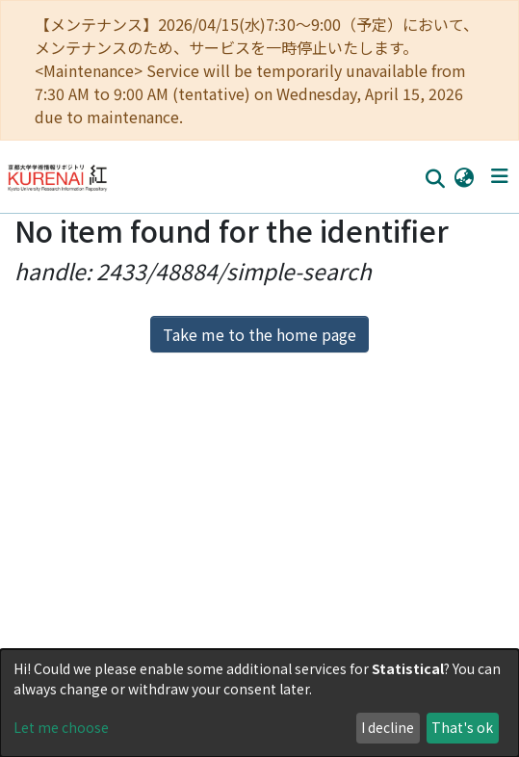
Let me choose (61, 727)
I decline (387, 727)
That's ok (462, 727)
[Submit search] (435, 177)
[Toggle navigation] (499, 176)
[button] (464, 176)
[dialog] (259, 703)
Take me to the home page (259, 334)
